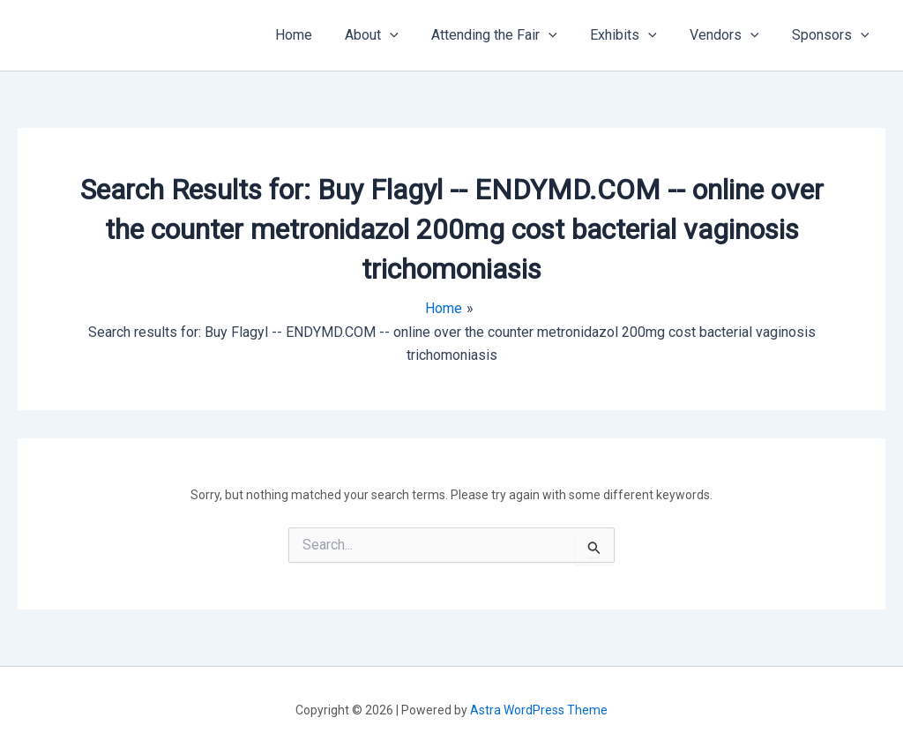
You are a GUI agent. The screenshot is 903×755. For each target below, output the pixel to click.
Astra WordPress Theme (539, 710)
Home (319, 34)
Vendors (731, 35)
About (393, 35)
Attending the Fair (511, 35)
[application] (411, 35)
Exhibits (634, 35)
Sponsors (832, 35)
